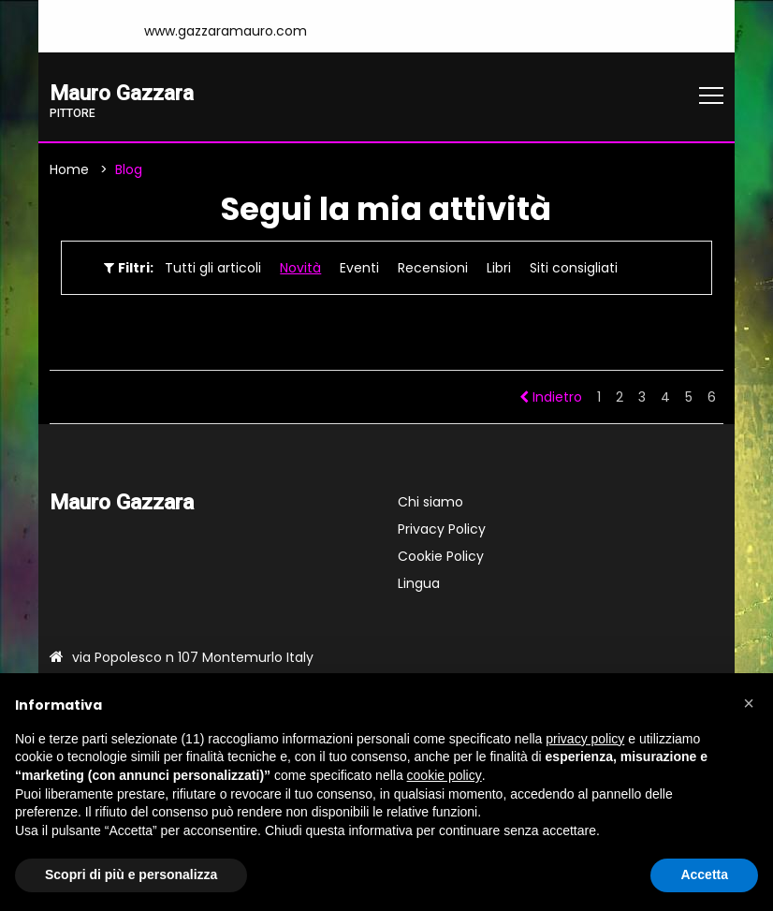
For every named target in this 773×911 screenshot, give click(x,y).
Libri (499, 267)
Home (69, 169)
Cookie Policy (441, 556)
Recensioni (433, 267)
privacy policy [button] (585, 738)
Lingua (419, 583)
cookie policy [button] (444, 775)
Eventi (359, 267)
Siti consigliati (574, 267)
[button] (749, 703)
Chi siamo (430, 501)
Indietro (550, 397)
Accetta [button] (704, 874)
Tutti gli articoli (213, 267)
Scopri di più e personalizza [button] (131, 874)
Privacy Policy (442, 529)
